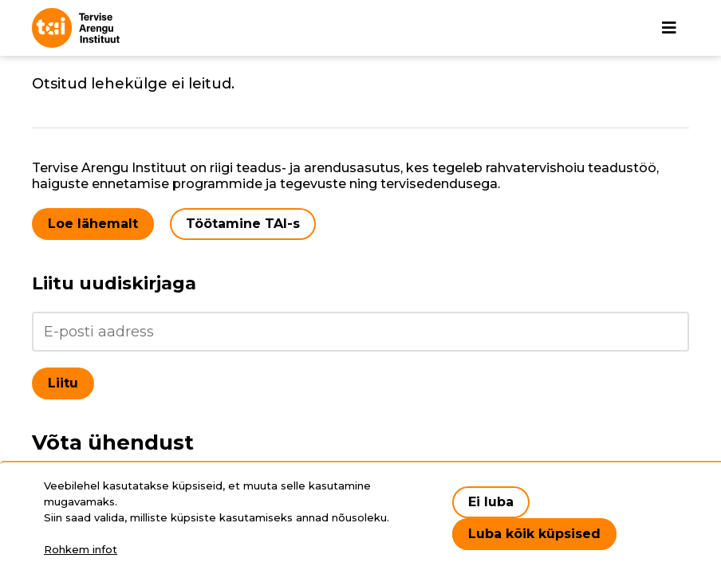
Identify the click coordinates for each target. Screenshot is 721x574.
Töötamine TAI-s (243, 223)
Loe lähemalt (93, 223)
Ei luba (491, 501)
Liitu (63, 383)
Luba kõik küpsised (534, 533)
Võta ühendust (113, 442)
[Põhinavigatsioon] (669, 28)
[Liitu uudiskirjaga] (360, 332)
